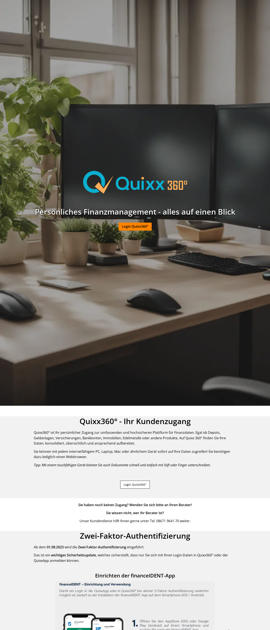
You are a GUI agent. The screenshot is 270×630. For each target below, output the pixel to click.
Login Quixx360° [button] (135, 485)
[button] (135, 227)
